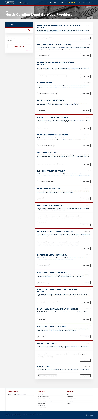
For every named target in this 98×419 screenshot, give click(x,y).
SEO (13, 415)
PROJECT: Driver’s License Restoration (17, 394)
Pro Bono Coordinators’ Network (45, 401)
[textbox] (19, 36)
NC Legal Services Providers (44, 398)
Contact (69, 403)
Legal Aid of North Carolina (50, 206)
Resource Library (41, 403)
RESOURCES (72, 2)
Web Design (8, 415)
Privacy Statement (71, 398)
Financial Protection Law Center (52, 135)
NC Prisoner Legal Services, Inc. (52, 255)
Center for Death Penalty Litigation (54, 45)
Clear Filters (28, 50)
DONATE (90, 2)
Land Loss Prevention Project (51, 171)
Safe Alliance (43, 367)
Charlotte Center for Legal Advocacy (55, 232)
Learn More (85, 38)
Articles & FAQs (41, 405)
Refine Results (19, 46)
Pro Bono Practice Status (43, 396)
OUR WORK (62, 2)
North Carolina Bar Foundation (52, 272)
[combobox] (19, 36)
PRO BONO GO (51, 2)
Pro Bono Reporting (42, 394)
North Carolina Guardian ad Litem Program (57, 309)
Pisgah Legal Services (47, 344)
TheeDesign (18, 415)
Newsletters (70, 401)
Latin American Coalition (49, 188)
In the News (70, 396)
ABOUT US (82, 2)
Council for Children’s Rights (51, 100)
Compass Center (44, 83)
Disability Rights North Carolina (52, 118)
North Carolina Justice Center (51, 326)
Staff (68, 394)
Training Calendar (42, 407)
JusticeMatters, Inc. (46, 152)
